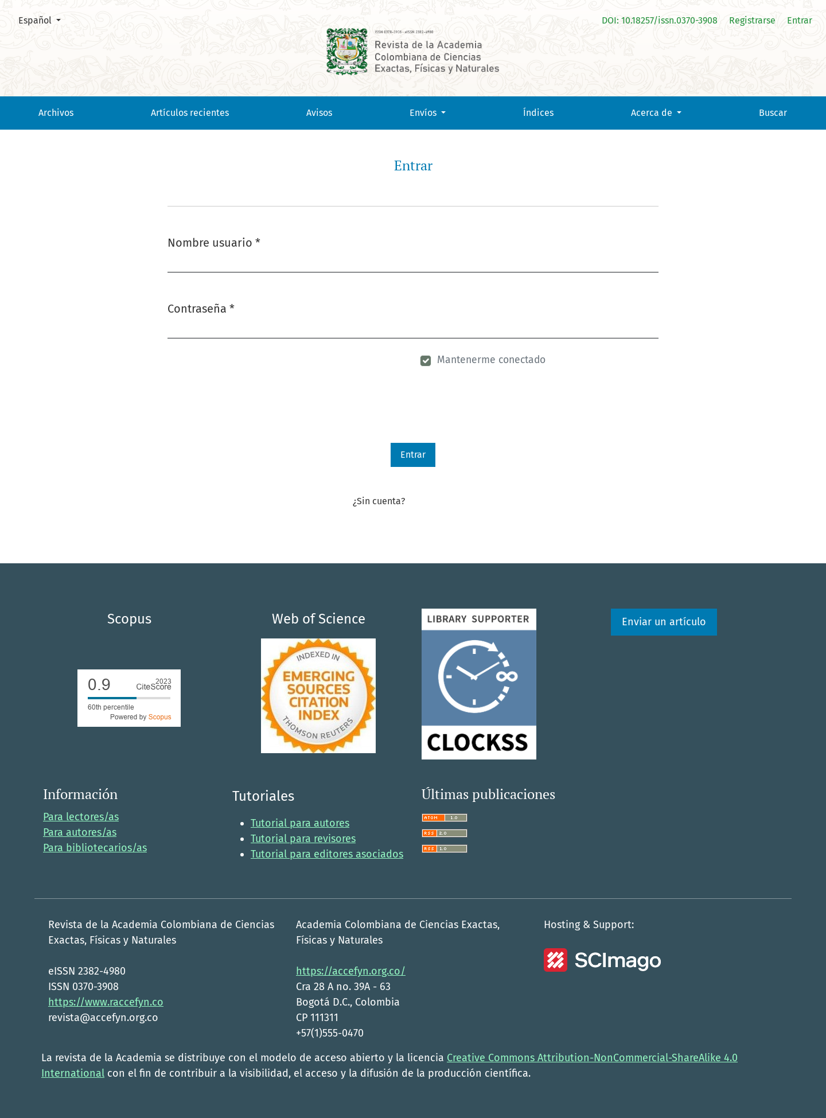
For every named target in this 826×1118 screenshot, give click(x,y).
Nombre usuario (213, 242)
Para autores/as (79, 832)
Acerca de (653, 112)
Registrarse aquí (440, 501)
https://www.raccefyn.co (105, 1002)
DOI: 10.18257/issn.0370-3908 (660, 20)
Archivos (55, 112)
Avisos (319, 112)
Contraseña (201, 307)
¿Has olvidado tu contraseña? (234, 362)
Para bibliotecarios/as (95, 848)
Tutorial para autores (300, 823)
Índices (538, 112)
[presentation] (254, 420)
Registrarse (752, 20)
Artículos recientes (190, 112)
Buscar (773, 112)
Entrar (799, 20)
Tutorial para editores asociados (327, 854)
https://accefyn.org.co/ (351, 971)
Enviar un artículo (664, 622)
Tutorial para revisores (303, 838)
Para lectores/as (81, 817)
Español (44, 19)
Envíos (424, 112)
